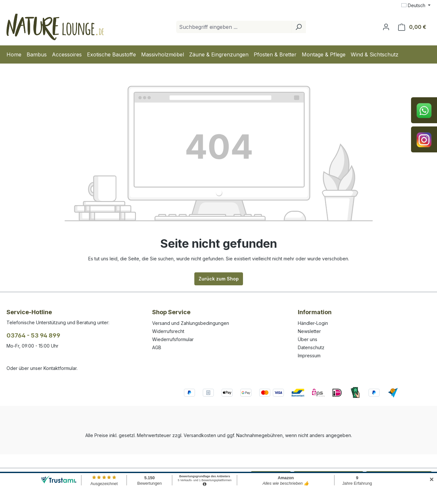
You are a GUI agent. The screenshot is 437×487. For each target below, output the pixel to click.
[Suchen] (298, 27)
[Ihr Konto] (386, 26)
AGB (156, 347)
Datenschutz (311, 347)
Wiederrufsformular (173, 339)
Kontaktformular (60, 368)
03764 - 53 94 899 (33, 335)
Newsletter (309, 331)
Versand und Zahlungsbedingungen (190, 323)
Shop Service (171, 312)
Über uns (307, 339)
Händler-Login (313, 323)
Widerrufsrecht (168, 331)
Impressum (309, 355)
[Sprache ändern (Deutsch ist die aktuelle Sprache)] (416, 5)
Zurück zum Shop (219, 278)
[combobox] (233, 27)
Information (315, 312)
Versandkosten (200, 435)
